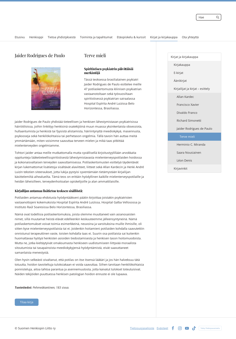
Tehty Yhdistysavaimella (210, 328)
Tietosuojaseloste (142, 328)
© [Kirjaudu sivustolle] (16, 328)
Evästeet (162, 328)
